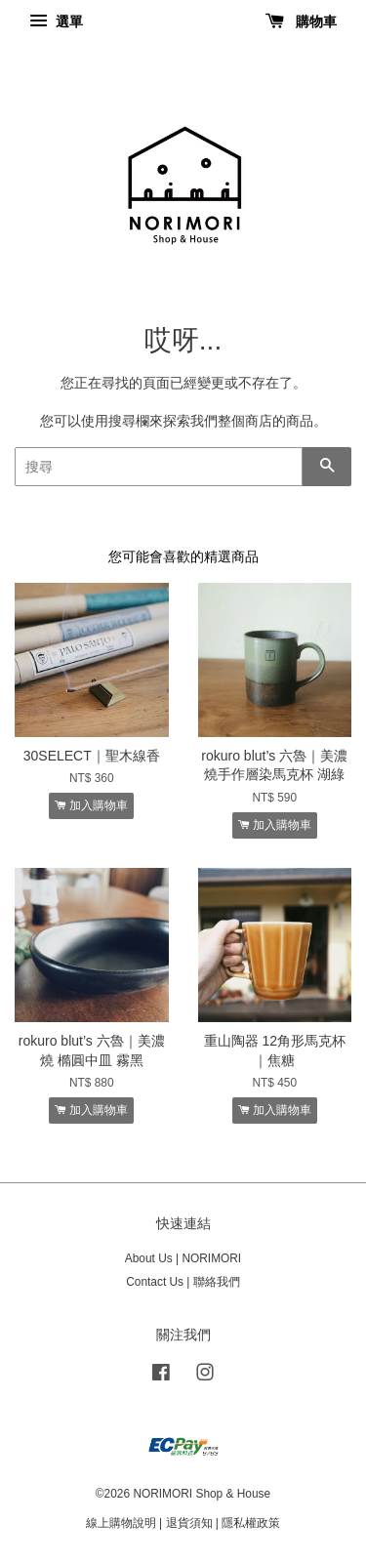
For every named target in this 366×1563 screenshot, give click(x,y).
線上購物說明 (121, 1523)
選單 (56, 21)
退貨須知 (189, 1523)
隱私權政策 (251, 1523)
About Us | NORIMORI (183, 1258)
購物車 (301, 21)
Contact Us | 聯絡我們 (183, 1282)
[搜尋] (159, 466)
